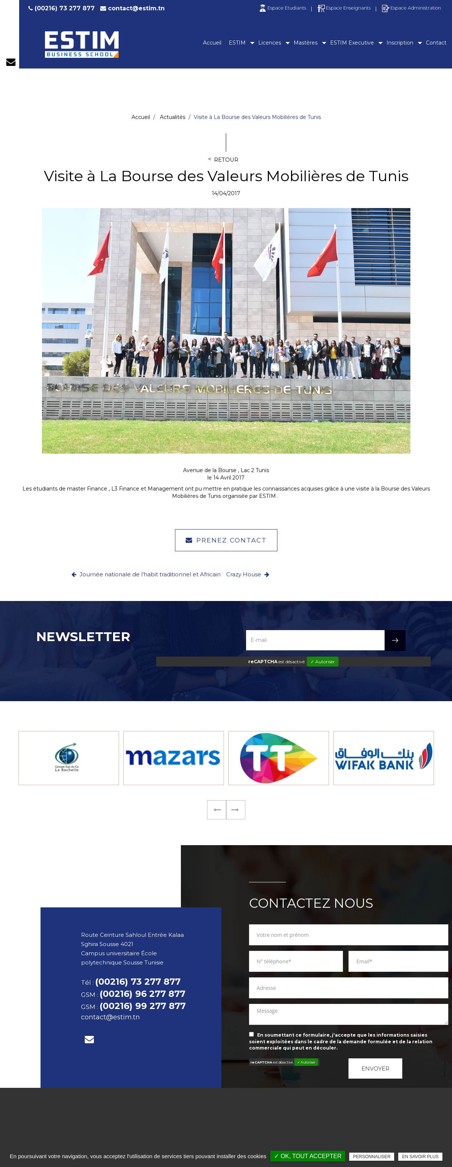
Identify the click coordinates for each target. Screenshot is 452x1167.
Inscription (399, 42)
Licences (269, 42)
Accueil (212, 42)
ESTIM (237, 42)
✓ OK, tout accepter (307, 1156)
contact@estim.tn (136, 8)
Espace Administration (411, 8)
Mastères (306, 42)
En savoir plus (420, 1156)
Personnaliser (371, 1156)
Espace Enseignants (344, 8)
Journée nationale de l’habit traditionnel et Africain (146, 574)
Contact (436, 42)
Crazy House (247, 574)
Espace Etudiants (282, 8)
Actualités (172, 117)
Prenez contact (226, 540)
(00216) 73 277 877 (61, 8)
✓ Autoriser (323, 661)
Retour (226, 160)
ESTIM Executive (352, 42)
